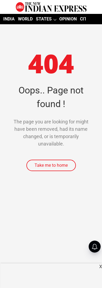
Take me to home (51, 165)
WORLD (25, 19)
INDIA (9, 19)
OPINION (68, 19)
